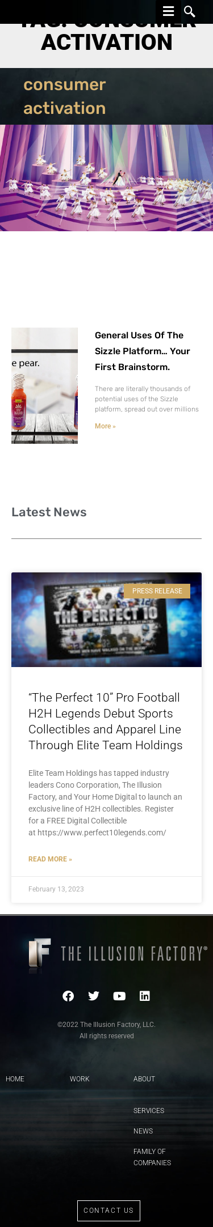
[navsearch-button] (189, 11)
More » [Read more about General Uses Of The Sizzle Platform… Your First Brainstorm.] (105, 426)
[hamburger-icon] (168, 12)
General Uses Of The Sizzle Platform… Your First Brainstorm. (142, 351)
